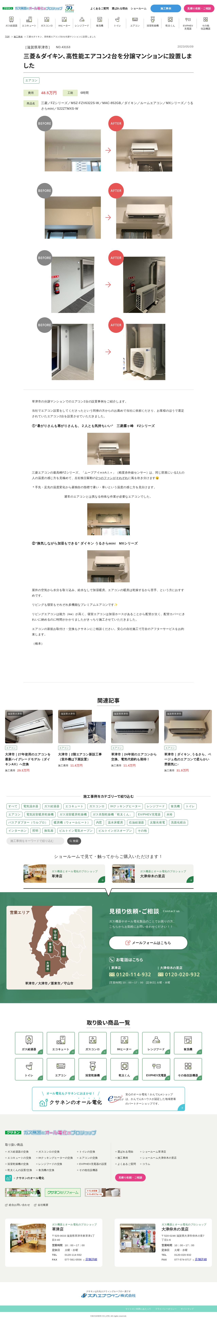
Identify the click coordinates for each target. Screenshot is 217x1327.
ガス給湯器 (52, 806)
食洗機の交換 (46, 1170)
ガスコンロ (97, 806)
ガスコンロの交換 (49, 1151)
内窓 (99, 822)
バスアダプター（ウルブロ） (28, 822)
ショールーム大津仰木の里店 (159, 1157)
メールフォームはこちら (148, 942)
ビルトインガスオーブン (115, 830)
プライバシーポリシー (166, 1309)
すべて (13, 806)
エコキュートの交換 (19, 1157)
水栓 (169, 814)
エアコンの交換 (88, 1157)
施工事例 (166, 8)
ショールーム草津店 (154, 1151)
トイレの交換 (87, 1151)
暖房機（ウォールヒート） (72, 822)
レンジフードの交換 (50, 1163)
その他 (142, 830)
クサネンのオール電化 (30, 1178)
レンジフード (156, 806)
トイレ (190, 806)
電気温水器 (31, 806)
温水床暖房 (115, 822)
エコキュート (74, 806)
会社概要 (43, 1204)
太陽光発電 (157, 822)
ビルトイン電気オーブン (76, 830)
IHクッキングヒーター (125, 806)
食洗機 (175, 806)
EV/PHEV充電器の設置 (93, 1163)
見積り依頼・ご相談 (199, 8)
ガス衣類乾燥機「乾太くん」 (112, 814)
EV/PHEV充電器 (149, 814)
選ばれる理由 (120, 8)
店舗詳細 (91, 1259)
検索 (75, 840)
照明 (35, 830)
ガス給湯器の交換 (18, 1151)
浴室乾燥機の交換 (18, 1163)
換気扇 (48, 830)
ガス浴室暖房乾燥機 (73, 814)
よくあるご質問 (99, 8)
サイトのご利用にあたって (138, 1309)
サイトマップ (187, 1309)
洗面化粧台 (178, 822)
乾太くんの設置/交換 (19, 1170)
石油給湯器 (136, 822)
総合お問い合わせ (19, 1204)
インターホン (17, 830)
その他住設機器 (88, 1170)
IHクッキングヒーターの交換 (55, 1157)
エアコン (31, 80)
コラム (146, 1163)
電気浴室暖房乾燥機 (40, 814)
